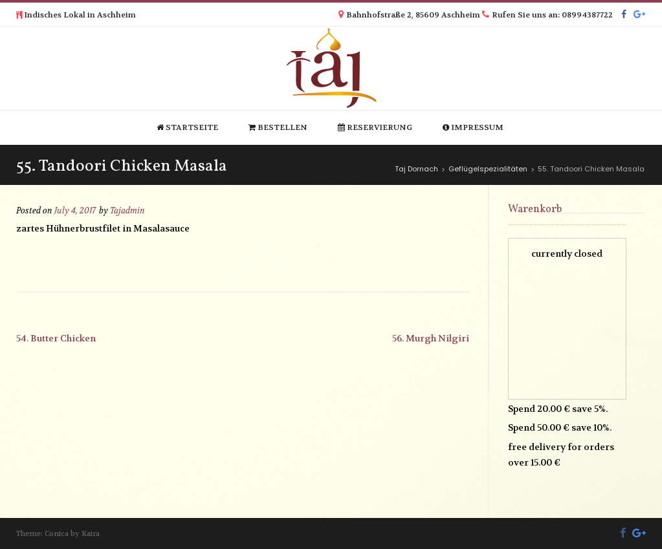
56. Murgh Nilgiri (430, 338)
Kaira (91, 534)
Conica (57, 534)
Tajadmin (127, 211)
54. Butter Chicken (56, 338)
